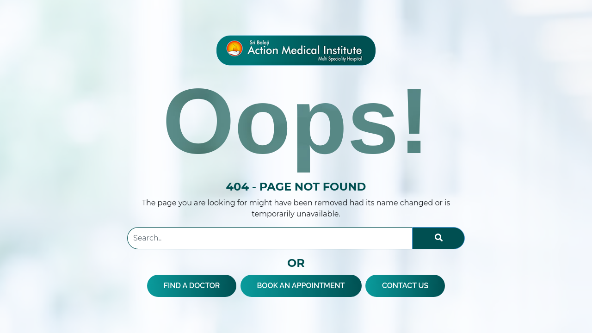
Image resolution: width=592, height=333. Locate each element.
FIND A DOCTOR (192, 285)
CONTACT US (405, 285)
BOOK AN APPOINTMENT (301, 285)
